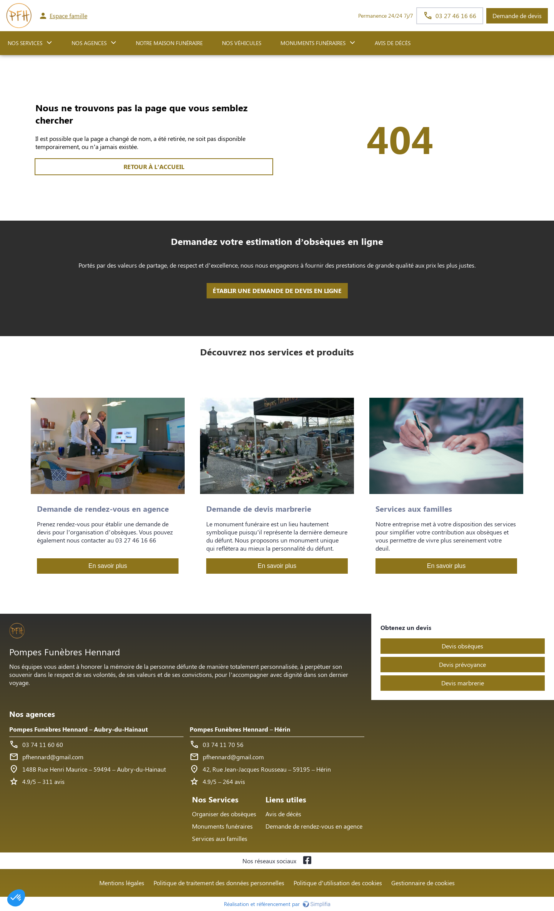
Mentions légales (121, 883)
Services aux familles (219, 838)
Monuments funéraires (312, 43)
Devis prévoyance (462, 664)
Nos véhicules (241, 43)
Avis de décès (392, 43)
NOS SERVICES (25, 43)
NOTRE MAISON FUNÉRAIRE (169, 43)
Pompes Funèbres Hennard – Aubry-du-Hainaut (78, 729)
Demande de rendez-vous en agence (313, 826)
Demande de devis (517, 16)
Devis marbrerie (462, 683)
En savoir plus (107, 566)
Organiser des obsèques (224, 814)
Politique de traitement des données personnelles (219, 883)
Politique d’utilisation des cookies (338, 883)
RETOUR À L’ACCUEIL (153, 166)
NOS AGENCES (89, 43)
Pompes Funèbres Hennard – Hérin (240, 729)
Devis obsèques (462, 646)
